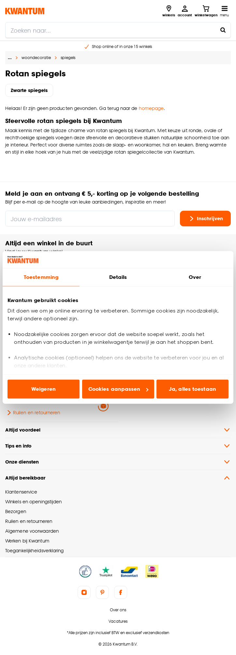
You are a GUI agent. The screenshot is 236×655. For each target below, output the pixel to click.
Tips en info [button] (118, 446)
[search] (118, 30)
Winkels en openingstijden (33, 501)
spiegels (68, 57)
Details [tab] (118, 277)
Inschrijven (205, 218)
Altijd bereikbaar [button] (118, 478)
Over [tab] (195, 277)
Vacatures (118, 621)
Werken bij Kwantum (27, 540)
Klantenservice (21, 492)
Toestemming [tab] (41, 277)
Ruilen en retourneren (32, 413)
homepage (151, 108)
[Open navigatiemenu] (224, 11)
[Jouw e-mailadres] (90, 218)
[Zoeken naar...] (223, 30)
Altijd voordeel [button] (118, 430)
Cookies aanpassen (118, 389)
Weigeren (43, 389)
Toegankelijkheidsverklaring (34, 550)
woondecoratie (36, 57)
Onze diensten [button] (118, 462)
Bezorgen (15, 511)
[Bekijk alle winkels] (169, 11)
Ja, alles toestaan (192, 389)
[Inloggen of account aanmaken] (185, 11)
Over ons (118, 609)
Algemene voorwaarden (32, 531)
